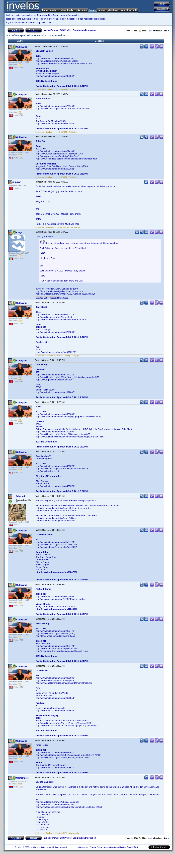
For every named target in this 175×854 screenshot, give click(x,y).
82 (135, 30)
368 (149, 30)
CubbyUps (21, 47)
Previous (157, 30)
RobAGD (16, 182)
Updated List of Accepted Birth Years (52, 298)
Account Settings (111, 847)
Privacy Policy (96, 847)
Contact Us (83, 847)
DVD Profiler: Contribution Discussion (78, 30)
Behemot (20, 496)
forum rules (59, 15)
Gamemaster (22, 778)
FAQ (136, 847)
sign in (40, 22)
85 (143, 30)
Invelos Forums (50, 30)
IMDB (38, 196)
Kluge (19, 232)
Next (166, 30)
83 (137, 30)
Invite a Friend (126, 847)
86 (145, 30)
